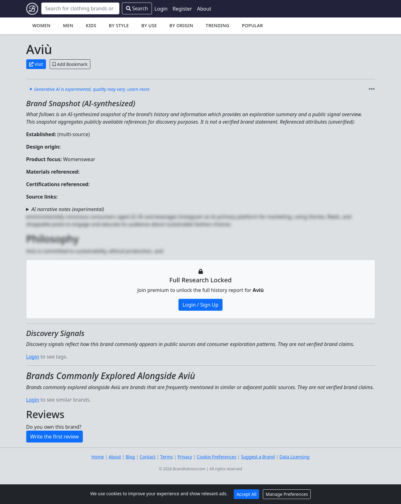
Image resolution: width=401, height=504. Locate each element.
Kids (91, 25)
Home (98, 457)
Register (182, 8)
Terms (166, 457)
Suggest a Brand (258, 457)
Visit (36, 64)
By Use (149, 25)
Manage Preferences (287, 494)
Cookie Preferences (216, 457)
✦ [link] (89, 89)
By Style (119, 25)
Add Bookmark (70, 64)
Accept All (247, 494)
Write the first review (54, 436)
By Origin (181, 25)
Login (161, 8)
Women (42, 25)
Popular (252, 25)
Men (68, 25)
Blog (130, 457)
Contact (148, 457)
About (204, 8)
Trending (217, 25)
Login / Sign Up (200, 304)
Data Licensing (294, 457)
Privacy (185, 457)
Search (137, 8)
